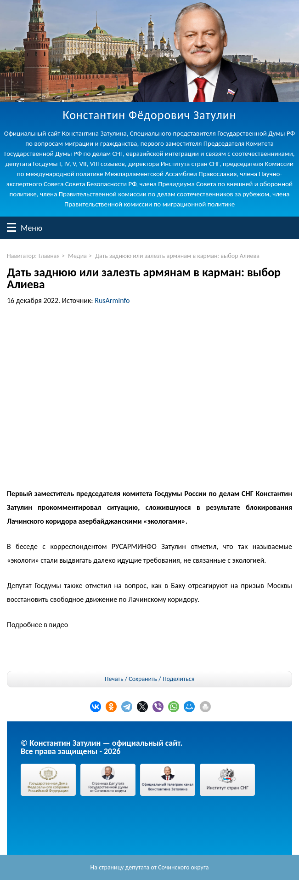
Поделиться (178, 679)
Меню (11, 227)
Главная (49, 256)
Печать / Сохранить (131, 679)
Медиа (77, 256)
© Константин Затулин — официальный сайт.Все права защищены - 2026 (101, 747)
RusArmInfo (112, 300)
